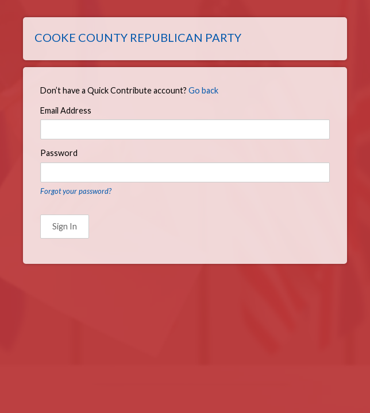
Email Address (65, 110)
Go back (203, 90)
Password (59, 153)
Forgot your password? (75, 191)
